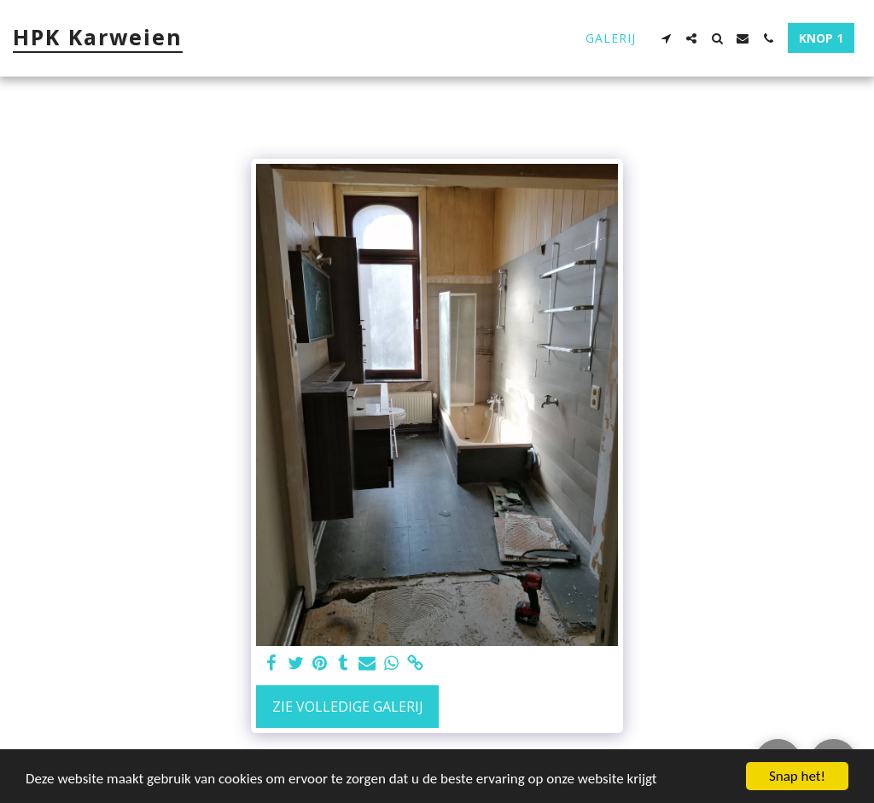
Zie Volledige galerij (347, 706)
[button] (666, 38)
